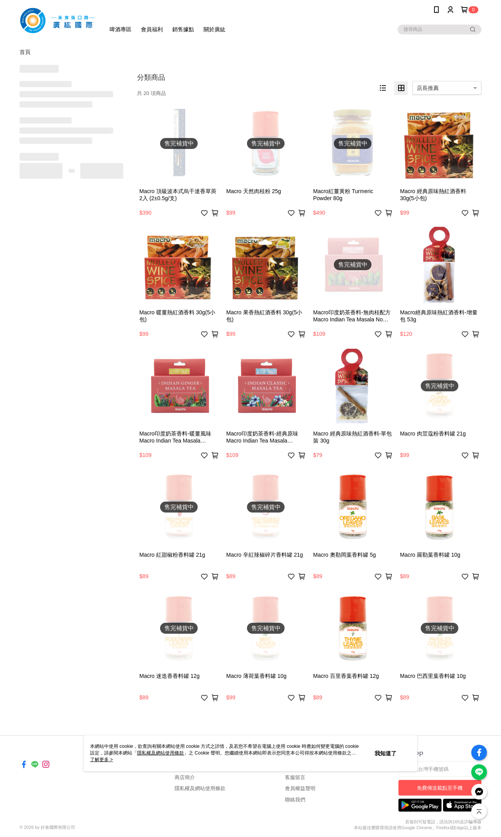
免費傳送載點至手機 (440, 788)
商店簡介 (185, 777)
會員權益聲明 (300, 788)
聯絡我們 (295, 800)
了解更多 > (101, 759)
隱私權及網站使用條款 (200, 788)
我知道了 (385, 753)
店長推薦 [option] (428, 88)
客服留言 (295, 777)
